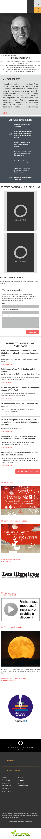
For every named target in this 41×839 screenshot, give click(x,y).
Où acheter (6, 785)
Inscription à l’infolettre (14, 770)
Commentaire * (7, 316)
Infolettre (6, 788)
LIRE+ (5, 113)
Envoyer (33, 332)
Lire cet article (6, 364)
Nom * (4, 303)
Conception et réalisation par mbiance (20, 823)
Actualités (6, 783)
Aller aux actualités (28, 471)
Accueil (5, 777)
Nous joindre (22, 785)
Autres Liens (7, 791)
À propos (6, 780)
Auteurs (20, 780)
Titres (20, 777)
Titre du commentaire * (10, 310)
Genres (20, 783)
